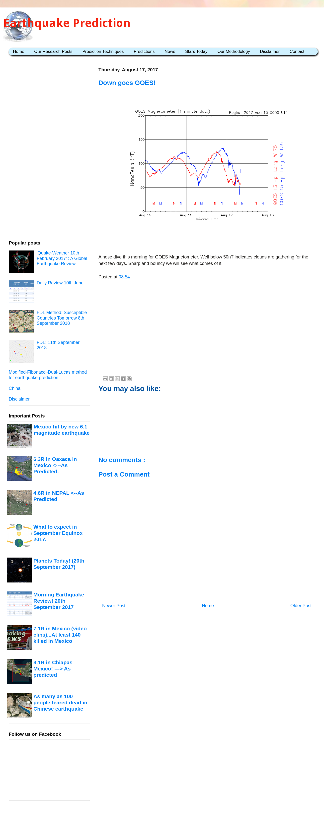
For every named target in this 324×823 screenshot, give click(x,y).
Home (18, 51)
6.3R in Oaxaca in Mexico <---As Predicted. (55, 465)
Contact (297, 51)
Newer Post (113, 605)
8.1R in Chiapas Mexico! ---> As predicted (53, 668)
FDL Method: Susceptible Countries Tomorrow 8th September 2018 (62, 318)
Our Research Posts (53, 51)
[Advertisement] (207, 238)
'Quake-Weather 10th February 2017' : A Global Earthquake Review (62, 258)
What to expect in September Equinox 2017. (58, 533)
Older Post (301, 605)
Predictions (144, 51)
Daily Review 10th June (60, 282)
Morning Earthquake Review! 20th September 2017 (58, 601)
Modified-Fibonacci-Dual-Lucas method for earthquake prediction (48, 375)
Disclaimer (270, 51)
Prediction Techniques (103, 51)
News (170, 51)
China (14, 388)
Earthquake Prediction (67, 23)
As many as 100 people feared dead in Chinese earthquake (60, 702)
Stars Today (196, 51)
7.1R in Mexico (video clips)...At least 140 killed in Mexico (60, 635)
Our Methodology (234, 51)
